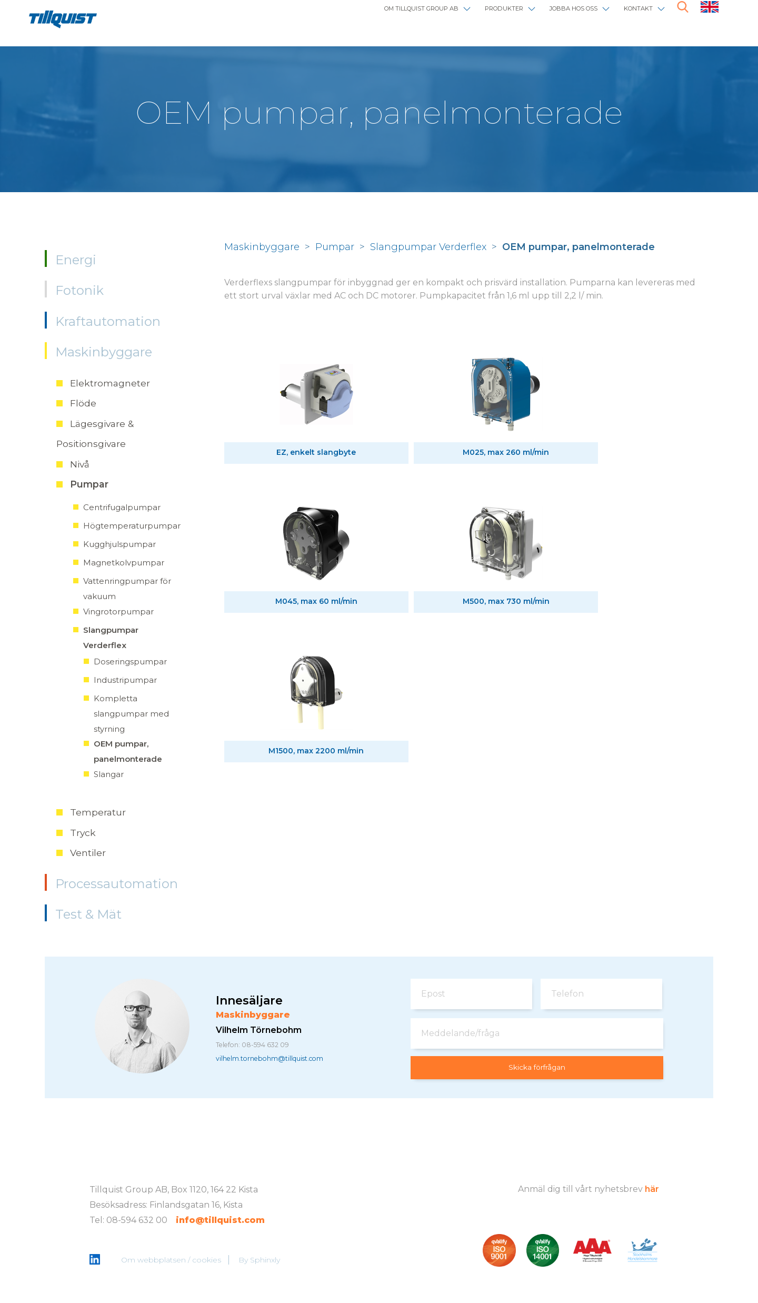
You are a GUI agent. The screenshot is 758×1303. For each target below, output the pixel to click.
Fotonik (79, 290)
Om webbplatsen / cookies (173, 1261)
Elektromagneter (110, 383)
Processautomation (116, 883)
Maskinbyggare (103, 352)
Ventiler (88, 852)
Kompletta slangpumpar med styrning (131, 713)
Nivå (79, 464)
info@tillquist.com (220, 1221)
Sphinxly (267, 1261)
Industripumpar (125, 680)
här (652, 1190)
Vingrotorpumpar (118, 611)
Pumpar (89, 484)
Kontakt (630, 17)
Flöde (83, 403)
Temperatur (98, 812)
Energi (75, 259)
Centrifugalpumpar (122, 507)
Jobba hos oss (546, 17)
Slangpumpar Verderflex (428, 247)
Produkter (454, 17)
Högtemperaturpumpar (132, 526)
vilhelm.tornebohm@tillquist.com (287, 1060)
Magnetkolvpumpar (123, 563)
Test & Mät (88, 914)
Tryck (83, 832)
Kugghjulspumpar (119, 544)
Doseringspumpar (130, 662)
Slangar (109, 774)
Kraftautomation (108, 321)
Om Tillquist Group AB (342, 17)
